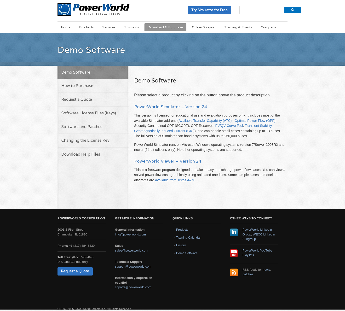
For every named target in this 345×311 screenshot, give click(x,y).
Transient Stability (258, 126)
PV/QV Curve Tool (229, 126)
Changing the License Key (85, 140)
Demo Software (187, 253)
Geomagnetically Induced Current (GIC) (164, 131)
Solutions (131, 27)
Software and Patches (81, 126)
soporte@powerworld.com (133, 287)
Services (108, 27)
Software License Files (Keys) (88, 113)
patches (247, 274)
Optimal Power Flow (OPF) (255, 121)
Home (65, 27)
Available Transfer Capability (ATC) (205, 121)
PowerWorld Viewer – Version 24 (167, 161)
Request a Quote (76, 99)
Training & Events (238, 27)
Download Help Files (80, 154)
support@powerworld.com (133, 266)
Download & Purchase (165, 27)
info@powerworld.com (130, 234)
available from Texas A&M (174, 180)
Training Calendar (188, 237)
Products (86, 27)
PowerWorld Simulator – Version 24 (170, 106)
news (266, 269)
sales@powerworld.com (131, 250)
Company (268, 27)
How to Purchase (77, 85)
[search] (260, 10)
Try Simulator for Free (209, 10)
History (181, 245)
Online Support (204, 27)
